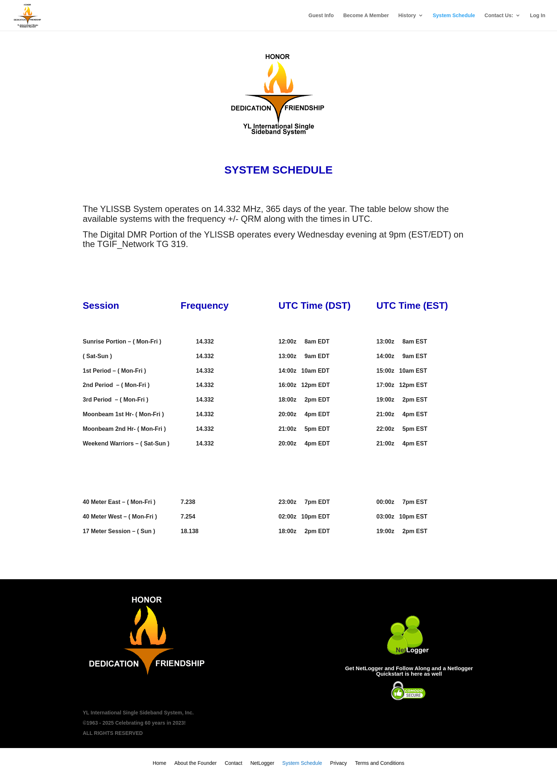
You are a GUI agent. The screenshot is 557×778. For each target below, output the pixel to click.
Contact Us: (499, 15)
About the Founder (195, 763)
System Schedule (454, 15)
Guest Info (321, 15)
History (407, 15)
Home (159, 763)
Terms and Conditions (379, 763)
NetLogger (262, 763)
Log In (537, 15)
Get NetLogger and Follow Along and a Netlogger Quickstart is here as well (409, 671)
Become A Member (366, 15)
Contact (233, 763)
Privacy (338, 763)
